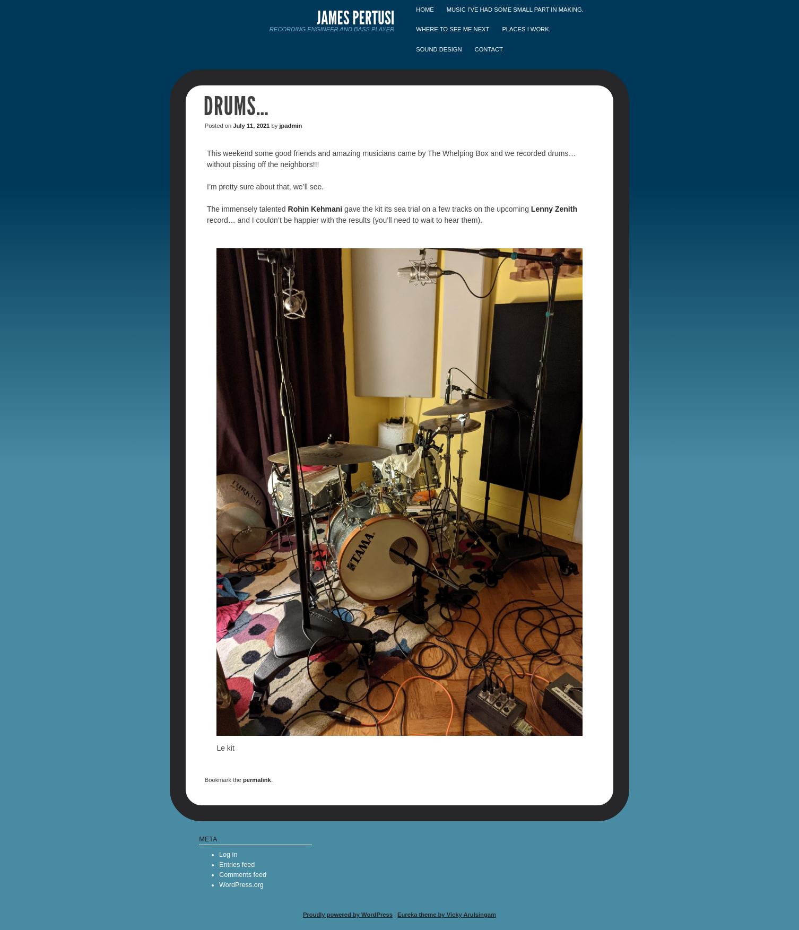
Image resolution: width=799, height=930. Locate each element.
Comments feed (242, 875)
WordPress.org (241, 885)
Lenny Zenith (554, 209)
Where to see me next (452, 29)
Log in (228, 854)
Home (425, 9)
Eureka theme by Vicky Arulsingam (446, 914)
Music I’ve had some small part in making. (515, 9)
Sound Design (439, 49)
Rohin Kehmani (315, 209)
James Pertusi (356, 17)
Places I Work (525, 29)
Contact (489, 49)
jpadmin (290, 126)
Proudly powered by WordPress (348, 914)
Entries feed (237, 864)
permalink (257, 780)
